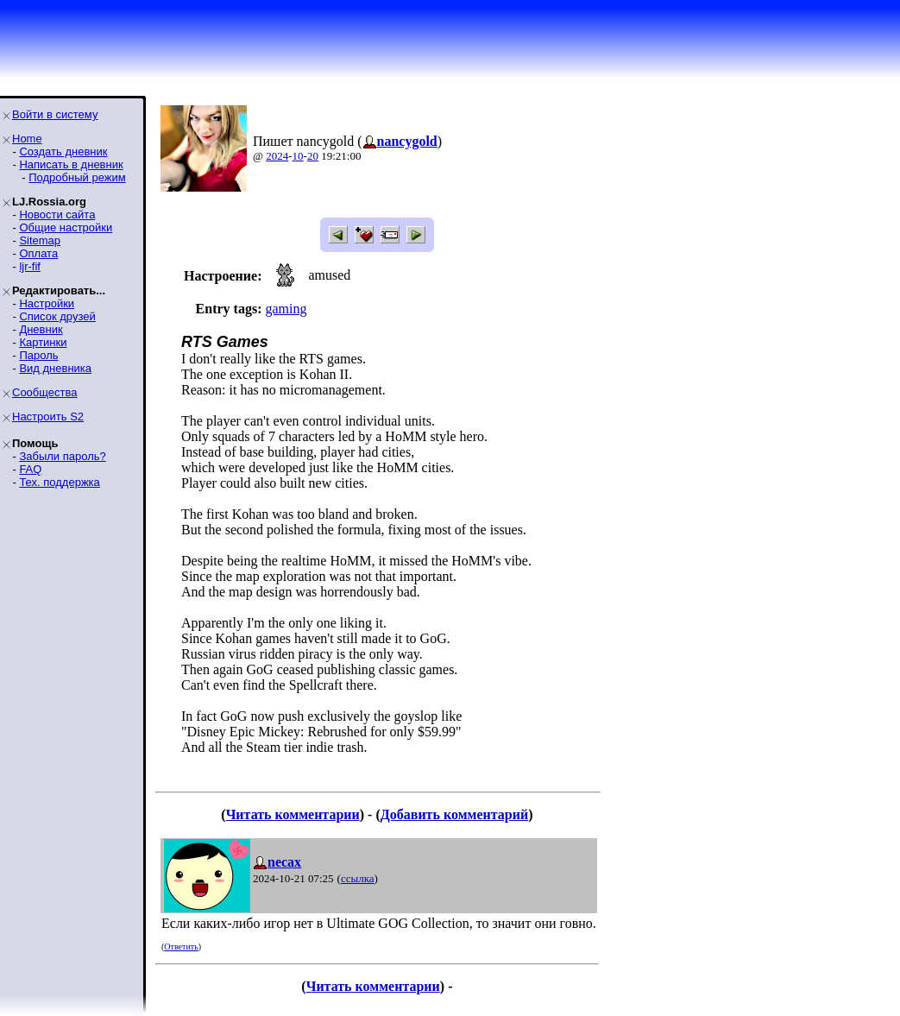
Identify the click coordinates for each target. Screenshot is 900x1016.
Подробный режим (76, 177)
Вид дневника (55, 368)
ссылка (357, 878)
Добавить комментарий (454, 814)
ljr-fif (30, 266)
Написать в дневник (71, 164)
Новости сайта (57, 214)
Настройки (46, 303)
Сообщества (45, 392)
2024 (277, 155)
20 (312, 155)
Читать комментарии (293, 814)
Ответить (181, 946)
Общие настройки (65, 227)
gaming (285, 308)
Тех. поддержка (59, 482)
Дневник (40, 329)
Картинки (42, 342)
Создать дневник (63, 151)
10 (298, 155)
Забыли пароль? (62, 456)
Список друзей (57, 316)
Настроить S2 (48, 416)
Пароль (38, 355)
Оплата (38, 253)
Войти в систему (55, 114)
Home (27, 138)
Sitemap (39, 240)
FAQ (30, 469)
